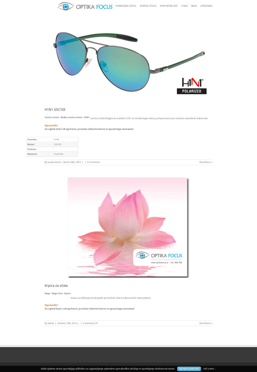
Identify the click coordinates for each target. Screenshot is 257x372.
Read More (205, 162)
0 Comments (93, 162)
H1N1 (86, 117)
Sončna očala (52, 117)
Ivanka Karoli (54, 162)
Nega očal (57, 293)
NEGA (194, 5)
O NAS (184, 5)
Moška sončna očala (71, 117)
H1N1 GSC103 (55, 109)
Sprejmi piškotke (189, 368)
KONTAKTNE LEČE (169, 5)
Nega (47, 293)
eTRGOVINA (206, 5)
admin (51, 323)
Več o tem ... (209, 368)
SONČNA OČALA (148, 5)
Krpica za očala (56, 285)
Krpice (67, 293)
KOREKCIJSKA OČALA (126, 5)
